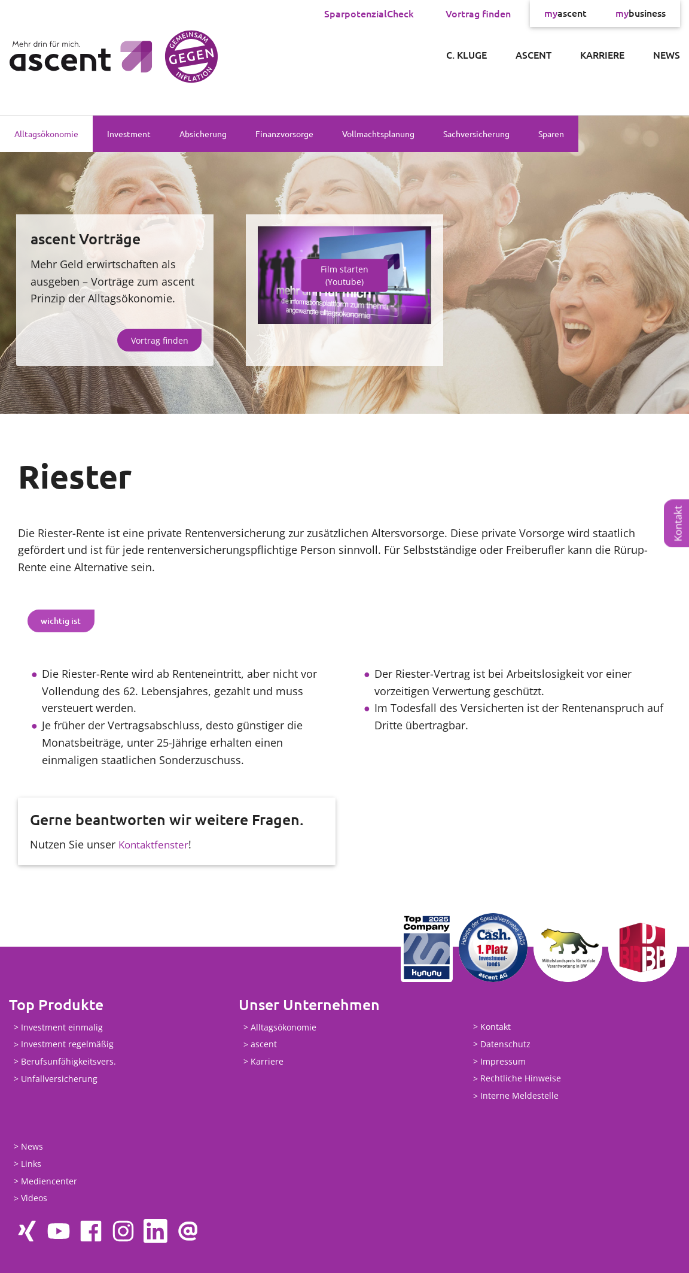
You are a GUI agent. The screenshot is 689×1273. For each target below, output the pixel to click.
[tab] (61, 621)
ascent (565, 13)
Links (31, 1163)
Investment (129, 133)
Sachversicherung (476, 133)
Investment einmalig (62, 1027)
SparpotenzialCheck (369, 13)
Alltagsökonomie (46, 133)
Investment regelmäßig (67, 1044)
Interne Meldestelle (519, 1095)
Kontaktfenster (155, 844)
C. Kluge (466, 54)
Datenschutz (505, 1044)
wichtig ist (61, 620)
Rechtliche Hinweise (520, 1078)
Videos (34, 1198)
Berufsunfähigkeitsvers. (68, 1061)
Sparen (551, 133)
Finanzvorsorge (284, 133)
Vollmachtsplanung (378, 133)
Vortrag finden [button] (159, 340)
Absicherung (203, 133)
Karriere (602, 54)
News (666, 54)
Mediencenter (49, 1181)
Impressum (503, 1061)
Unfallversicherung (59, 1078)
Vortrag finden (478, 13)
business (640, 13)
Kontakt (678, 524)
